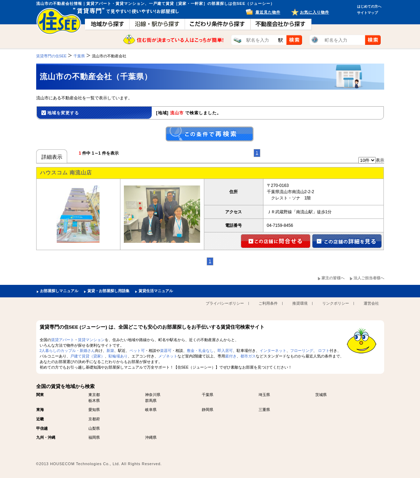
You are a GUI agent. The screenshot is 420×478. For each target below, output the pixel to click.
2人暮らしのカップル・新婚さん (67, 350)
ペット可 (137, 350)
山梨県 (94, 428)
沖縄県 (151, 437)
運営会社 (371, 303)
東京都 (94, 395)
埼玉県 (264, 395)
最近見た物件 (267, 12)
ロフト (324, 350)
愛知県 (94, 409)
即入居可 (225, 350)
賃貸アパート (62, 340)
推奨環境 (300, 303)
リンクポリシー (335, 303)
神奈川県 (152, 395)
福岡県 (94, 437)
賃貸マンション (91, 340)
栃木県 (94, 400)
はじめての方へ (369, 6)
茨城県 (321, 395)
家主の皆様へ (333, 278)
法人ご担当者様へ (369, 278)
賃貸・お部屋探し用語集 (108, 291)
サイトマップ (367, 13)
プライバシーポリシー (225, 303)
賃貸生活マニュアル (155, 291)
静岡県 (207, 409)
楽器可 (166, 350)
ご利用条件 (268, 303)
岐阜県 (151, 409)
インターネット (273, 350)
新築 (110, 350)
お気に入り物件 (314, 12)
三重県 (264, 409)
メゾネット (167, 356)
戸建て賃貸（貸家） (87, 356)
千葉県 (207, 395)
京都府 (94, 419)
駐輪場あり (118, 356)
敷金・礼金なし (200, 350)
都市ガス (248, 356)
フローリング (301, 350)
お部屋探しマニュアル (59, 291)
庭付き (231, 356)
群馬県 (151, 400)
